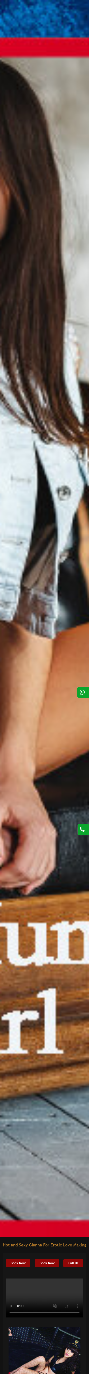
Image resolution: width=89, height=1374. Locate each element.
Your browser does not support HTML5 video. (44, 1298)
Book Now (18, 1263)
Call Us (73, 1263)
